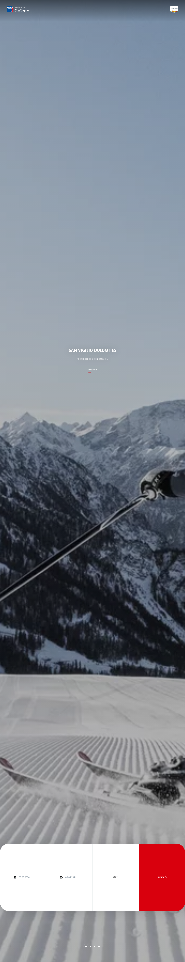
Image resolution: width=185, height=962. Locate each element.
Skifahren (92, 370)
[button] (86, 946)
